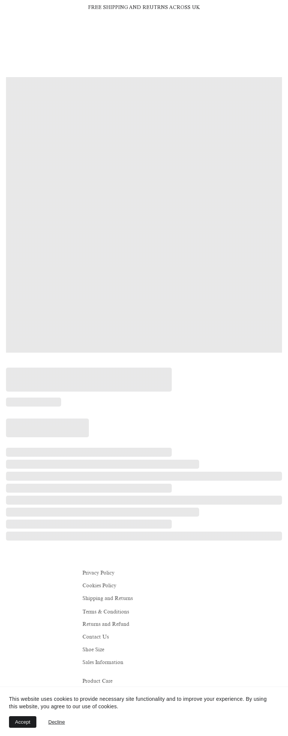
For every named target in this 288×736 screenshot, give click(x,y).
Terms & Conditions (105, 612)
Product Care (97, 681)
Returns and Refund (105, 624)
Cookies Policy (99, 586)
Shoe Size (93, 650)
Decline (56, 722)
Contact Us (95, 637)
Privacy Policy (98, 573)
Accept (22, 722)
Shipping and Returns (107, 599)
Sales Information (102, 663)
